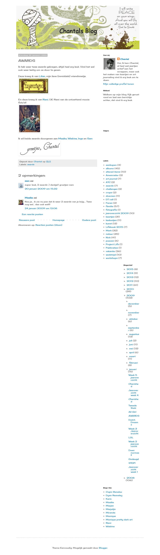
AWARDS (134, 416)
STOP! (132, 463)
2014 (130, 273)
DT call (109, 199)
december (133, 303)
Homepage (58, 220)
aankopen (111, 165)
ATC (108, 182)
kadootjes (111, 220)
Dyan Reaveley (114, 495)
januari (133, 369)
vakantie (110, 251)
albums (110, 168)
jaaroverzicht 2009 (117, 213)
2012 (130, 281)
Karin (109, 499)
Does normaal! (134, 452)
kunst (109, 223)
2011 (130, 285)
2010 (130, 289)
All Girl (132, 412)
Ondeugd (134, 459)
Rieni (45, 99)
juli (131, 340)
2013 (130, 277)
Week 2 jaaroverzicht (134, 444)
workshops (112, 258)
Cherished (133, 385)
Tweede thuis (133, 406)
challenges (112, 189)
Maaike (62, 138)
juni (131, 344)
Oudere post (89, 220)
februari (133, 362)
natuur (109, 234)
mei (131, 348)
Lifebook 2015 (114, 227)
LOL (131, 437)
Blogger (103, 548)
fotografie (111, 209)
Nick (108, 237)
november (133, 312)
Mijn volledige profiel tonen (118, 84)
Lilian (42, 76)
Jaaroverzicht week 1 (133, 469)
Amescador (112, 175)
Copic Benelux (114, 492)
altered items (113, 172)
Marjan (110, 505)
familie (109, 206)
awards (30, 164)
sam (27, 181)
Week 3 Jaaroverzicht (133, 431)
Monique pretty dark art (119, 519)
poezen (110, 241)
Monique (111, 516)
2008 (130, 478)
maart (132, 356)
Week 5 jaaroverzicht (134, 377)
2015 (130, 269)
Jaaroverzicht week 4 (134, 392)
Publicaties (112, 247)
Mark (109, 230)
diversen (110, 196)
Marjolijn (111, 509)
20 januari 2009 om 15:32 (41, 188)
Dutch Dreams (133, 422)
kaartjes (110, 216)
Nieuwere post (27, 220)
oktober (133, 319)
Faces (109, 203)
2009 (131, 295)
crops (109, 192)
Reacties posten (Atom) (49, 225)
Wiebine (72, 138)
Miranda (110, 512)
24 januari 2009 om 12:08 (41, 208)
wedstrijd (111, 254)
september (133, 329)
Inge (80, 138)
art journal (111, 178)
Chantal (124, 59)
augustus (134, 334)
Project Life (112, 244)
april (132, 352)
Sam (89, 138)
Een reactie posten (32, 214)
